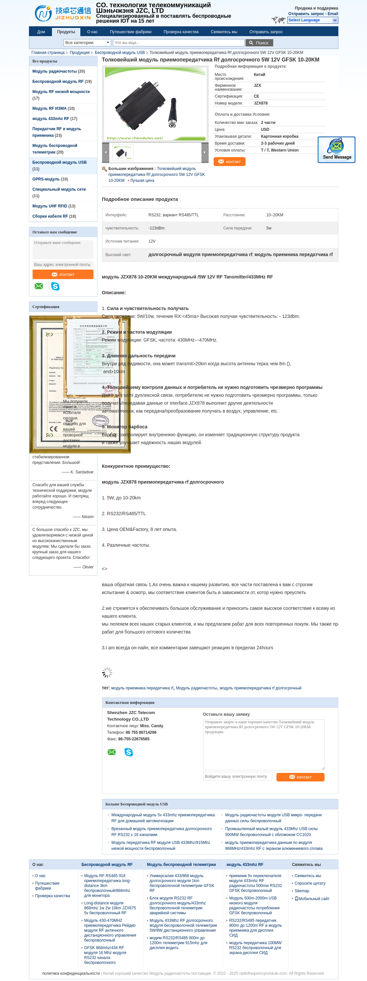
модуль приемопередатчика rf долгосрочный (260, 688)
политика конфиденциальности (71, 973)
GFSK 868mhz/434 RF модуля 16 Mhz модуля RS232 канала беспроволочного (105, 955)
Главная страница (48, 52)
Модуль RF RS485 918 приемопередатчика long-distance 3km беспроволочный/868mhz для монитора (107, 885)
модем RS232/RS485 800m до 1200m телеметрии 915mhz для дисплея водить (178, 943)
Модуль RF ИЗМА (50, 108)
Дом (41, 32)
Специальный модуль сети (59, 189)
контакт (63, 274)
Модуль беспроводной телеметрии (181, 864)
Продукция (80, 52)
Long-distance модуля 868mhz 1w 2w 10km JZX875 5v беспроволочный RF (110, 908)
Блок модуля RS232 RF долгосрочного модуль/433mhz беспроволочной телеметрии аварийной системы (178, 905)
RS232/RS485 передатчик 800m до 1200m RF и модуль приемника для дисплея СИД (255, 928)
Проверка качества (181, 32)
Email (333, 14)
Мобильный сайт (312, 899)
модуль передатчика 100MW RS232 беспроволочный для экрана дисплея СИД (255, 948)
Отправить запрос (306, 14)
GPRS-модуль (46, 179)
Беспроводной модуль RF (58, 81)
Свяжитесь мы (224, 32)
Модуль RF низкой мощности (61, 91)
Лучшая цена (142, 180)
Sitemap (302, 891)
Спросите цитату (310, 883)
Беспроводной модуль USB (120, 52)
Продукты (66, 32)
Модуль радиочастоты (55, 71)
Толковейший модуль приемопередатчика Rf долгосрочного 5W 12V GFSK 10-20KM (157, 174)
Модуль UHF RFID (50, 206)
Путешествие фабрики (130, 32)
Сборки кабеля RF (50, 216)
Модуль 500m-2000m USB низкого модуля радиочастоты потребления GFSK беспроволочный (254, 905)
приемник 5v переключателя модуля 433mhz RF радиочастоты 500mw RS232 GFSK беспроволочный (255, 883)
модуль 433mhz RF (51, 118)
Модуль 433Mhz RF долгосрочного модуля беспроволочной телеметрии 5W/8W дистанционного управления (183, 925)
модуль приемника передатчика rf (142, 688)
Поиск (262, 42)
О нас (92, 32)
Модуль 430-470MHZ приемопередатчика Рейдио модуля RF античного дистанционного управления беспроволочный (110, 930)
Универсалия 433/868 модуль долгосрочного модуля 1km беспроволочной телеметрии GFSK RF (182, 883)
